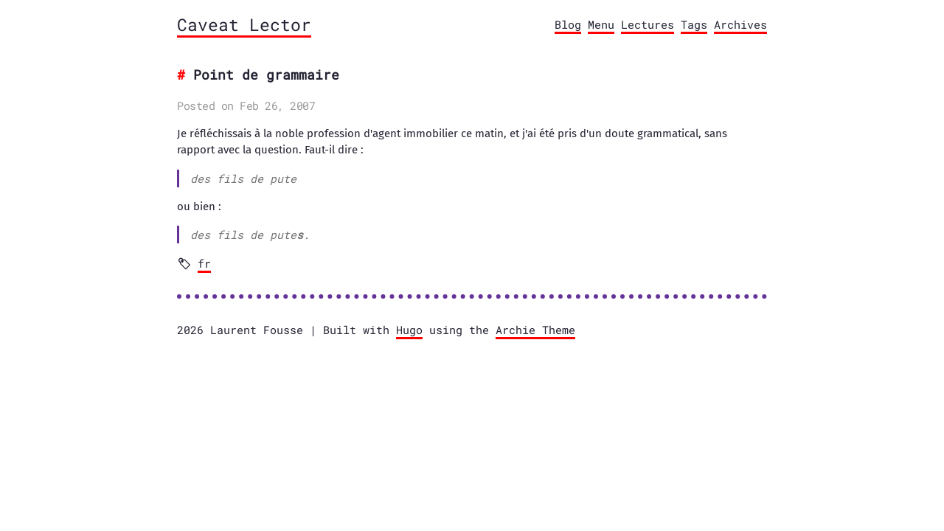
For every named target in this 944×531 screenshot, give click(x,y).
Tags (694, 24)
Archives (740, 24)
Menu (601, 24)
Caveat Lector (244, 24)
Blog (568, 24)
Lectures (647, 24)
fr (204, 263)
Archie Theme (535, 329)
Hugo (409, 329)
